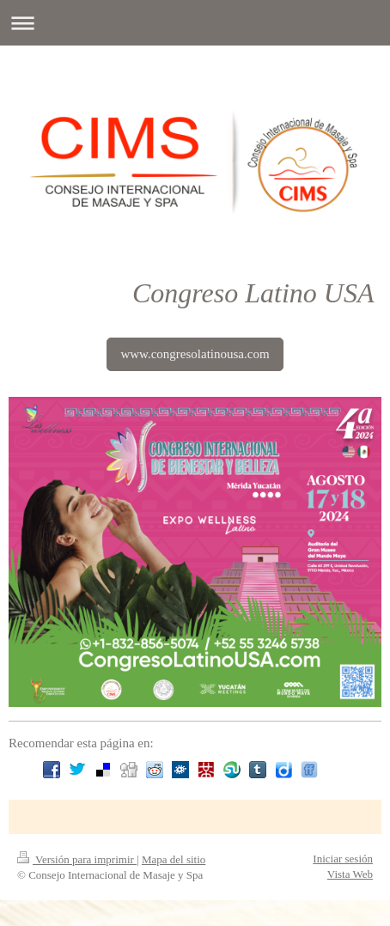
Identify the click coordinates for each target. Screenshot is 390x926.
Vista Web (350, 874)
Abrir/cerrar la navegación (195, 22)
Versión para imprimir (77, 859)
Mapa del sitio (173, 859)
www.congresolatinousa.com (194, 354)
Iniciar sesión (343, 858)
